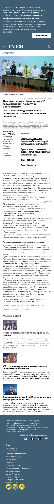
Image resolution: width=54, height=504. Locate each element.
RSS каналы (25, 309)
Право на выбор (12, 459)
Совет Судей (11, 450)
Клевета (40, 121)
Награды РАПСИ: (13, 482)
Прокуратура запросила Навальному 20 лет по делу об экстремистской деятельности (34, 141)
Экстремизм (7, 123)
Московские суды (13, 456)
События (9, 462)
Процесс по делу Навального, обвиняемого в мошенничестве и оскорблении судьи (35, 152)
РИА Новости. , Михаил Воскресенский (36, 98)
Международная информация (18, 467)
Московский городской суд (30, 125)
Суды (8, 444)
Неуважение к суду (14, 121)
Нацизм (25, 121)
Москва (34, 127)
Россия (40, 127)
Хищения (32, 121)
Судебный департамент (16, 453)
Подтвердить (41, 35)
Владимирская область (21, 127)
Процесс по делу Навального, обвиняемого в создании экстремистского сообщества (25, 113)
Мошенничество (19, 123)
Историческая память (15, 479)
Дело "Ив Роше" (28, 160)
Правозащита (11, 447)
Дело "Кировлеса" (28, 165)
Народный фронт (13, 476)
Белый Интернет (13, 473)
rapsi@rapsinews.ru (17, 431)
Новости (8, 53)
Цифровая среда (13, 470)
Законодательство (13, 465)
